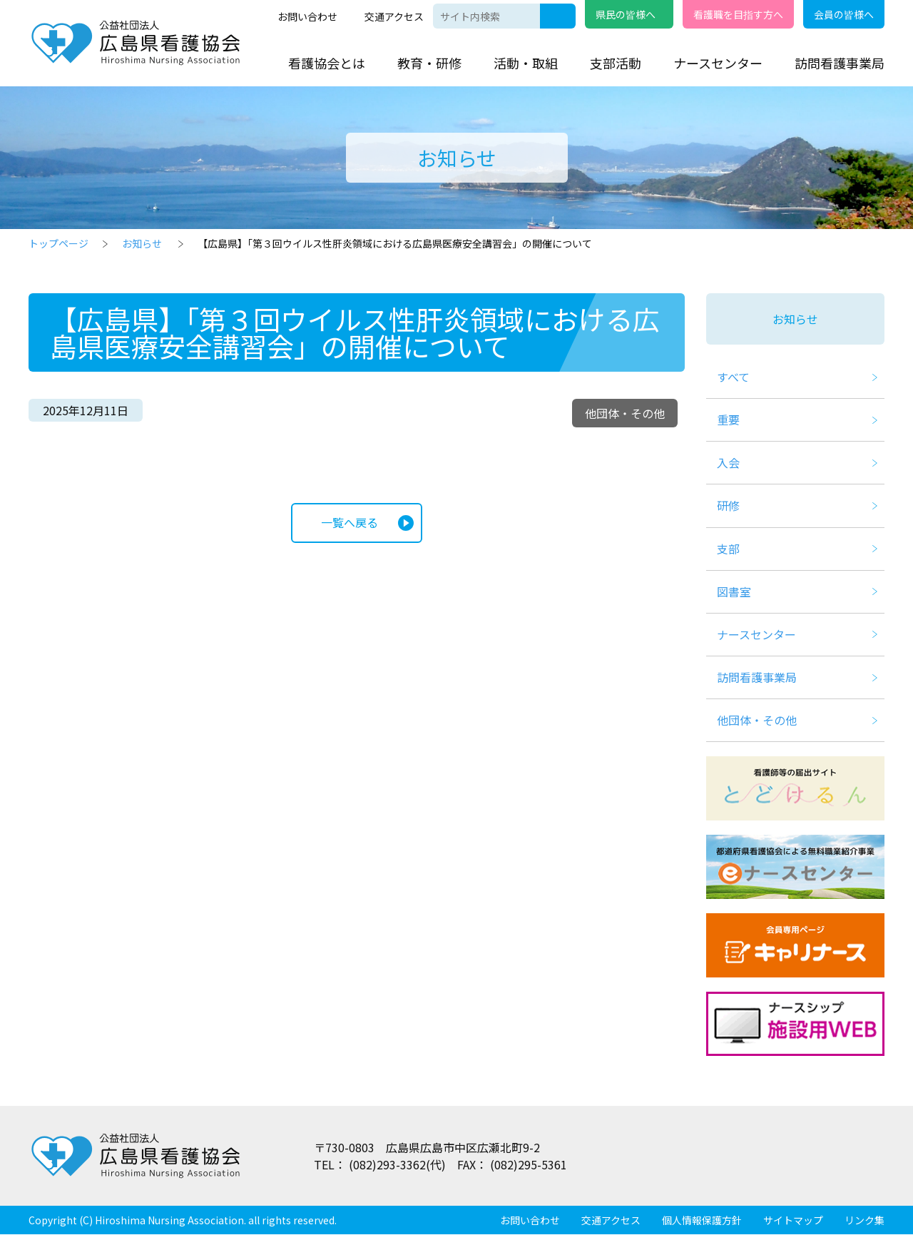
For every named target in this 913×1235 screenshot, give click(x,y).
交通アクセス (394, 16)
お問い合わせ (307, 16)
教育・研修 (429, 63)
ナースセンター (717, 63)
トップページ (58, 243)
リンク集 (864, 1221)
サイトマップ (793, 1221)
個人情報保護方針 (702, 1221)
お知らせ (142, 243)
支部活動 (615, 63)
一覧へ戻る (349, 523)
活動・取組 (526, 63)
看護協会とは (326, 63)
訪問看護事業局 (839, 63)
